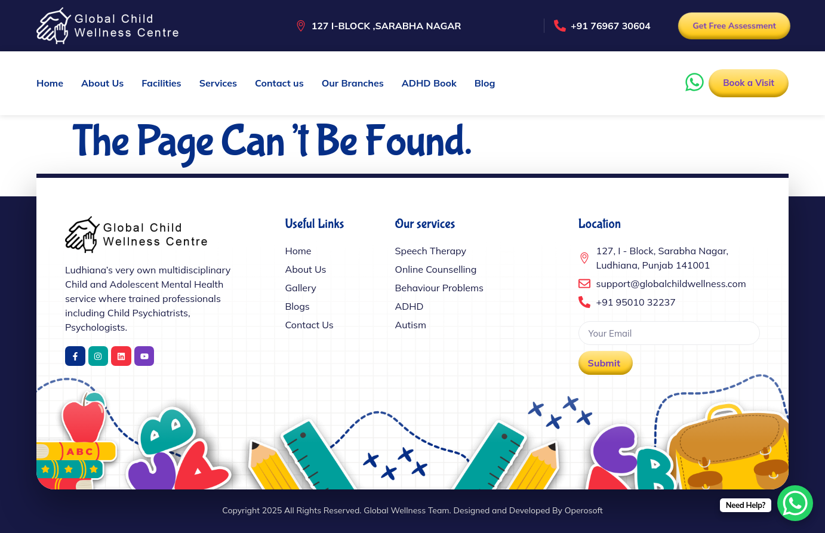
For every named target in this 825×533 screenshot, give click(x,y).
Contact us (279, 83)
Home (49, 83)
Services (218, 83)
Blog (485, 83)
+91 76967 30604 (611, 26)
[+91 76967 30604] (560, 26)
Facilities (161, 83)
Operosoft (584, 510)
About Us (102, 83)
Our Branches (353, 83)
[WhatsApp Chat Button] (795, 503)
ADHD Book (429, 83)
